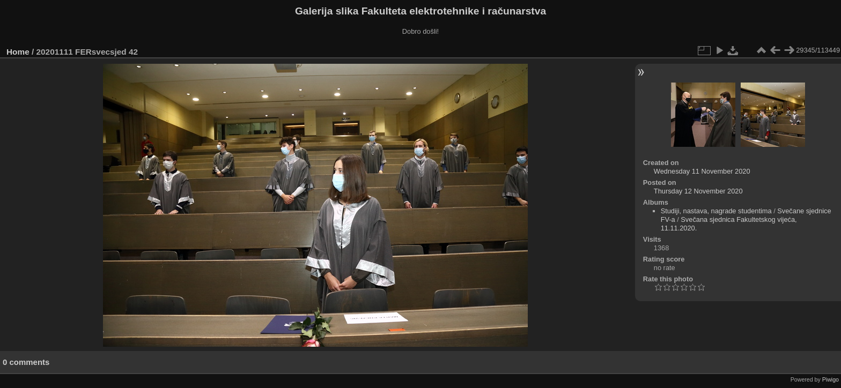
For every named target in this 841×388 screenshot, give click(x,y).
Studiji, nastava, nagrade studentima (716, 211)
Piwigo (830, 379)
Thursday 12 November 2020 (698, 191)
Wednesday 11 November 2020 (702, 171)
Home (17, 51)
